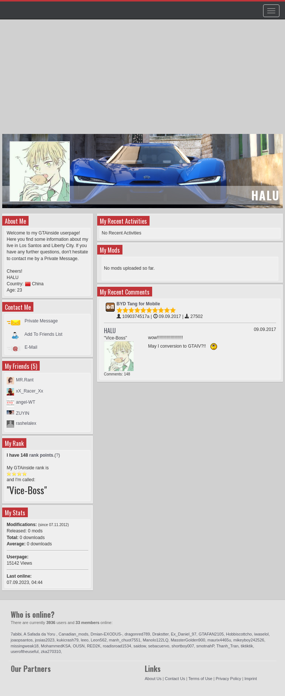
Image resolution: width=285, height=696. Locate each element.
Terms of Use (200, 678)
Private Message (41, 321)
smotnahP (205, 646)
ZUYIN (22, 413)
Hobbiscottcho (239, 634)
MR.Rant (24, 380)
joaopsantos (22, 640)
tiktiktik (247, 646)
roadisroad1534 (117, 646)
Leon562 (99, 640)
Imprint (251, 678)
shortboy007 (182, 646)
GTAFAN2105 (211, 634)
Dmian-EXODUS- (106, 634)
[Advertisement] (143, 80)
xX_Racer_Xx (29, 391)
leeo (85, 640)
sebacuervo (158, 646)
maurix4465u (219, 640)
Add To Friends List (43, 333)
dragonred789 (137, 634)
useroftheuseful (25, 651)
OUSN (79, 646)
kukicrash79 (68, 640)
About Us (153, 678)
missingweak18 (25, 646)
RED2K (94, 646)
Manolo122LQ (155, 640)
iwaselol (261, 634)
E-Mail (30, 347)
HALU (110, 330)
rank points (41, 455)
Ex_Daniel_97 (184, 634)
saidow (140, 646)
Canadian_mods (73, 634)
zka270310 (51, 651)
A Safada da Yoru (40, 634)
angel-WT (25, 402)
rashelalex (26, 423)
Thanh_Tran (227, 646)
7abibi (16, 634)
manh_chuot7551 (125, 640)
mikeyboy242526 (248, 640)
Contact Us (175, 678)
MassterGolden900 (188, 640)
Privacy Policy (228, 678)
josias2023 (45, 640)
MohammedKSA (56, 646)
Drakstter (160, 634)
